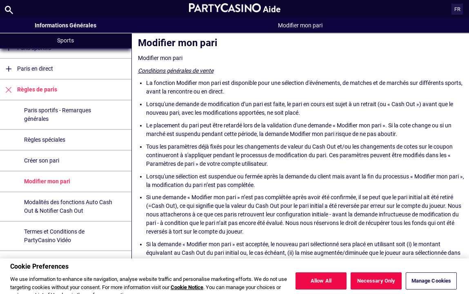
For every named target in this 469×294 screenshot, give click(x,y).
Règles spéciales (44, 139)
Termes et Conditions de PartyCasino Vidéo (54, 235)
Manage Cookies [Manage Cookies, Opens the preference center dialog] (431, 285)
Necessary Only (376, 285)
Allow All (321, 285)
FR (457, 9)
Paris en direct (26, 69)
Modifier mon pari (47, 181)
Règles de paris (28, 90)
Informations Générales (65, 25)
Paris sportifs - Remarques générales (57, 114)
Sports (65, 40)
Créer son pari (41, 160)
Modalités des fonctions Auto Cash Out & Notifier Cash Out (68, 206)
